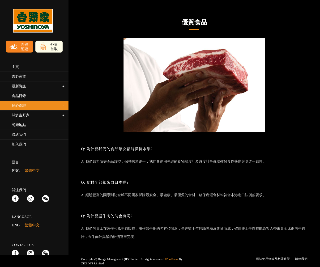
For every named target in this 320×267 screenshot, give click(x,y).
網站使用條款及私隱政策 (273, 259)
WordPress (171, 259)
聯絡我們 (301, 259)
